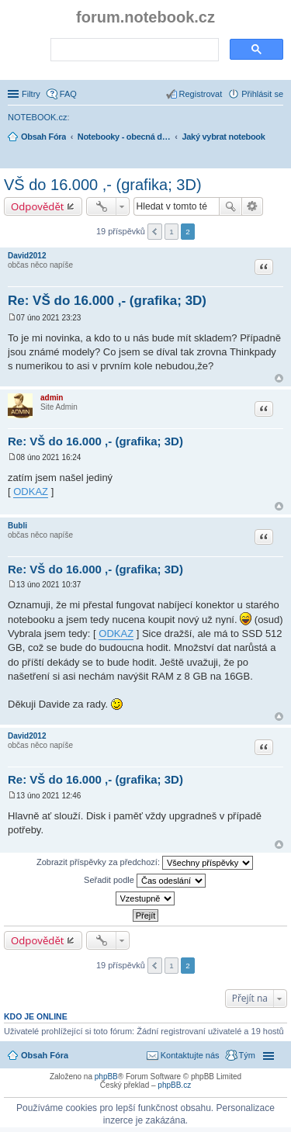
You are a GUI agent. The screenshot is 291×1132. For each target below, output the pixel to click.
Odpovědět (37, 206)
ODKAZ (30, 491)
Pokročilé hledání (252, 206)
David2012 (27, 255)
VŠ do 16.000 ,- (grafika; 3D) (103, 184)
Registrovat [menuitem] (201, 94)
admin (51, 397)
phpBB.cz (174, 1085)
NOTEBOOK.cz (37, 117)
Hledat (230, 206)
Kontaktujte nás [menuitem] (190, 1055)
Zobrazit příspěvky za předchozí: (144, 863)
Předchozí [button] (154, 231)
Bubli (17, 525)
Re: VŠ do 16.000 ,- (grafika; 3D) (107, 300)
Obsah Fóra (44, 1055)
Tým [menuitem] (247, 1055)
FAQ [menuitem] (68, 94)
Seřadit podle (145, 881)
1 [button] (171, 231)
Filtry (31, 94)
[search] (133, 50)
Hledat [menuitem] (277, 158)
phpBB (106, 1076)
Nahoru (279, 378)
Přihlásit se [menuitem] (262, 94)
